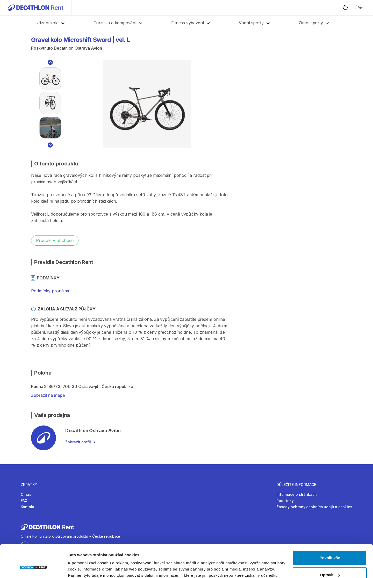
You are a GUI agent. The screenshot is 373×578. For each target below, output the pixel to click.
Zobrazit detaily (82, 568)
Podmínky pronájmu (50, 290)
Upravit (330, 546)
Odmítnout (330, 563)
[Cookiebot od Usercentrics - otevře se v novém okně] (33, 568)
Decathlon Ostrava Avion (78, 48)
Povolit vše (329, 530)
